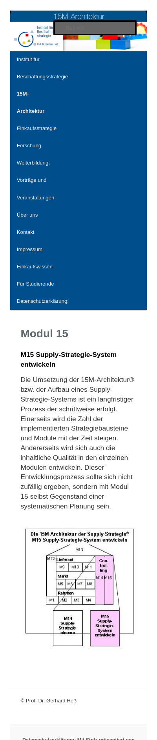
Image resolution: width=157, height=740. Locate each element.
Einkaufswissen (35, 267)
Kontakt (26, 232)
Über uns (27, 215)
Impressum (29, 249)
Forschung (29, 145)
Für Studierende (35, 284)
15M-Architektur (31, 102)
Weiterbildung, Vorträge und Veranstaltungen (36, 180)
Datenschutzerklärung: (43, 301)
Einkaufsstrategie (37, 128)
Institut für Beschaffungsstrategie (42, 68)
